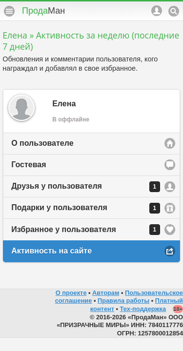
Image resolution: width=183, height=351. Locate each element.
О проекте (71, 292)
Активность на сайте (51, 251)
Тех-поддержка (143, 308)
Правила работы (123, 300)
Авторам (105, 292)
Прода (43, 11)
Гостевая (28, 164)
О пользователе (42, 143)
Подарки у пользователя (85, 208)
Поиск (174, 11)
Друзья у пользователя (85, 186)
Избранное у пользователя (85, 229)
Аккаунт (156, 11)
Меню (9, 11)
